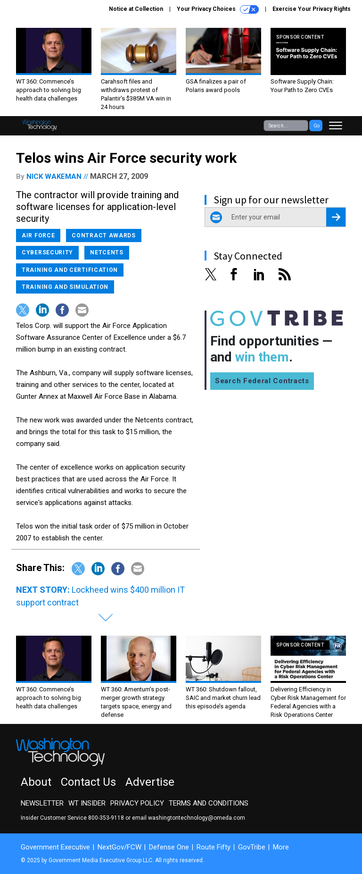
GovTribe (251, 847)
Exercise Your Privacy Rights (311, 9)
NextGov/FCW (119, 847)
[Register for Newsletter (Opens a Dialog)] (336, 217)
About (36, 782)
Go (316, 125)
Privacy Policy (137, 803)
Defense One (169, 847)
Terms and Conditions (208, 803)
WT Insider (87, 803)
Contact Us (88, 782)
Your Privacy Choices (218, 9)
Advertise (149, 782)
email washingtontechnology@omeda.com (188, 818)
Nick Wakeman (54, 176)
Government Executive (55, 847)
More (281, 847)
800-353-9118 (106, 818)
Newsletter (42, 803)
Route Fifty (213, 847)
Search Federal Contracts (262, 381)
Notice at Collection (136, 9)
